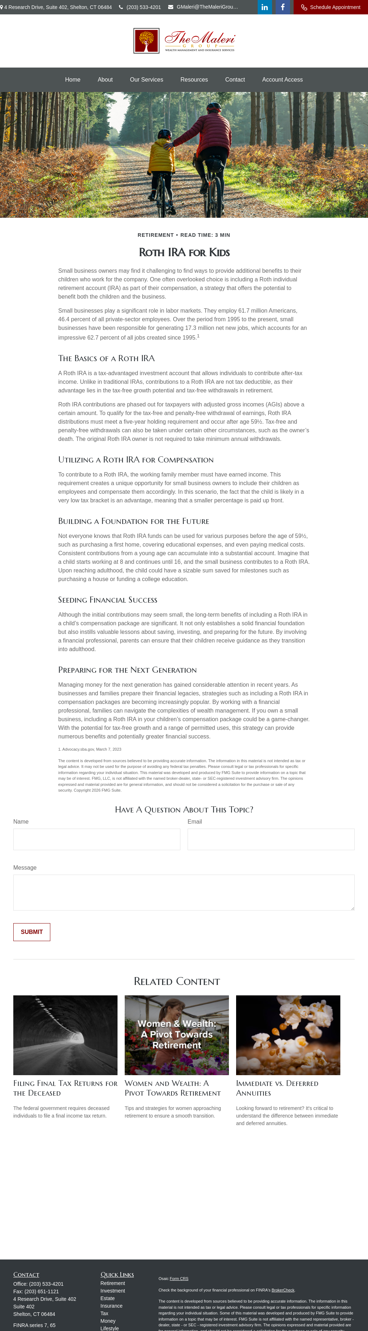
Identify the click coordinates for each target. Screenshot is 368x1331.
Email (195, 822)
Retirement (113, 1283)
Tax (105, 1313)
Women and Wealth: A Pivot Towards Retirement (173, 1088)
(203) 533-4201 (140, 7)
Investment (113, 1291)
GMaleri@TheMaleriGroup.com (204, 7)
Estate (108, 1298)
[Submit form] (31, 932)
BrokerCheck (283, 1290)
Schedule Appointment (330, 7)
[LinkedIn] (265, 7)
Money (108, 1321)
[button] (72, 79)
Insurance (112, 1306)
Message (25, 868)
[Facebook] (283, 7)
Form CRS (179, 1278)
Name (21, 822)
